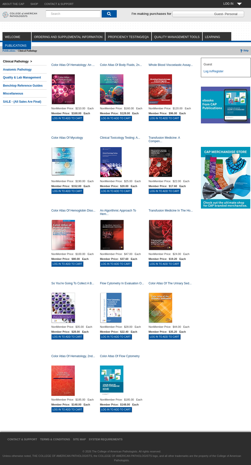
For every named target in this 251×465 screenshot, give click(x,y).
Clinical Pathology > (17, 61)
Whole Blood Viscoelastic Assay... (171, 65)
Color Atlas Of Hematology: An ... (73, 65)
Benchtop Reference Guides (23, 85)
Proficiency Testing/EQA (128, 37)
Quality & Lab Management (22, 77)
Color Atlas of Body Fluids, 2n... (121, 65)
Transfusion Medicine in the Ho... (171, 210)
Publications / (9, 50)
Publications (15, 45)
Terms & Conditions (55, 439)
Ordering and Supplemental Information (68, 37)
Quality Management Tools (177, 37)
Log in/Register (214, 71)
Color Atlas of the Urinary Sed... (170, 283)
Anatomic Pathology (17, 69)
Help (244, 50)
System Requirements (106, 439)
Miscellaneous (13, 93)
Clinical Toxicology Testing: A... (120, 137)
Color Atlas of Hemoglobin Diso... (73, 210)
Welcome (12, 37)
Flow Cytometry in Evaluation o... (122, 283)
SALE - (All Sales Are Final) (22, 101)
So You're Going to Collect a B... (72, 283)
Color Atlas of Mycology (67, 137)
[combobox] (73, 14)
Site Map (79, 439)
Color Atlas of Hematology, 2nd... (73, 356)
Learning (212, 37)
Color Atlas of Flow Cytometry (120, 356)
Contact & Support (22, 439)
